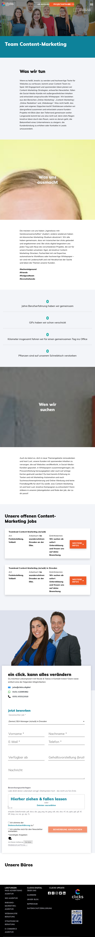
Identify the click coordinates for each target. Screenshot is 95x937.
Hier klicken (28, 842)
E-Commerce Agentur (11, 930)
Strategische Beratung (11, 923)
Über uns (31, 890)
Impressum (32, 904)
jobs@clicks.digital (19, 687)
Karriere (31, 895)
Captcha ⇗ (17, 845)
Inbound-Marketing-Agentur (10, 906)
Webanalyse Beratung (11, 915)
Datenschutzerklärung (19, 825)
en (73, 4)
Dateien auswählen (46, 805)
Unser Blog (33, 899)
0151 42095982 (18, 692)
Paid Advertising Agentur (13, 892)
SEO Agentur (11, 898)
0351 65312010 (18, 696)
